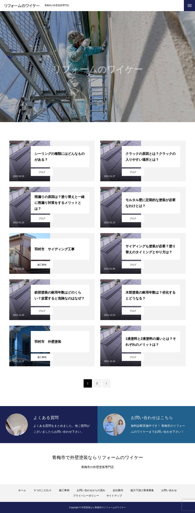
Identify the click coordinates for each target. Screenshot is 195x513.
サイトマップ (114, 495)
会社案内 (118, 490)
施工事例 (41, 264)
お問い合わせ (169, 490)
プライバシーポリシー (86, 495)
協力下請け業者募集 (142, 490)
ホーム (22, 490)
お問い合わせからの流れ (91, 490)
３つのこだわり (42, 490)
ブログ (42, 172)
